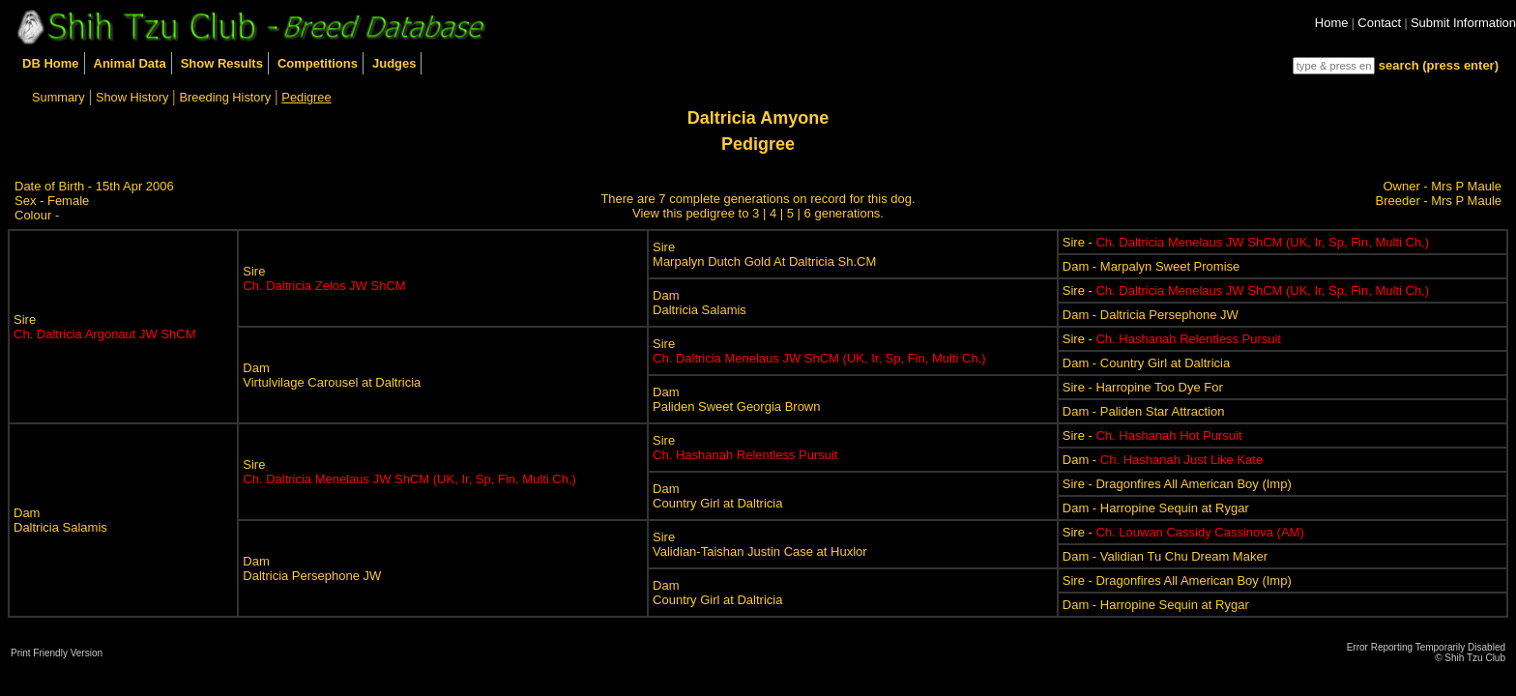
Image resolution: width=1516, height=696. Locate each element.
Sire (105, 326)
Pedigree (306, 97)
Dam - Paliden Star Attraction (1144, 411)
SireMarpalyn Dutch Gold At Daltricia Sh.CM (764, 254)
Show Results (222, 63)
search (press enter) (1439, 65)
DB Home (50, 63)
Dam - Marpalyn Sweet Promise (1151, 266)
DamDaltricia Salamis (699, 302)
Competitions (317, 63)
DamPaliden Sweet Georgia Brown (736, 399)
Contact (1379, 22)
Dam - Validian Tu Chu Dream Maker (1165, 556)
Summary (58, 97)
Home (1332, 22)
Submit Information (1463, 22)
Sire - (1246, 242)
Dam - (1163, 459)
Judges (394, 63)
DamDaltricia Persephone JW (312, 568)
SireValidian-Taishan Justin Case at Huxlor (760, 544)
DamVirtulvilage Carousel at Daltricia (332, 375)
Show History (132, 97)
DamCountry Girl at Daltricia (717, 495)
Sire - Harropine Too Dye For (1143, 387)
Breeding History (226, 97)
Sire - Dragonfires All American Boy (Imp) (1177, 484)
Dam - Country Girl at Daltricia (1146, 363)
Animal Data (130, 63)
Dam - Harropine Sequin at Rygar (1156, 508)
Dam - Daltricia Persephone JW (1151, 314)
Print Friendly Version (56, 653)
